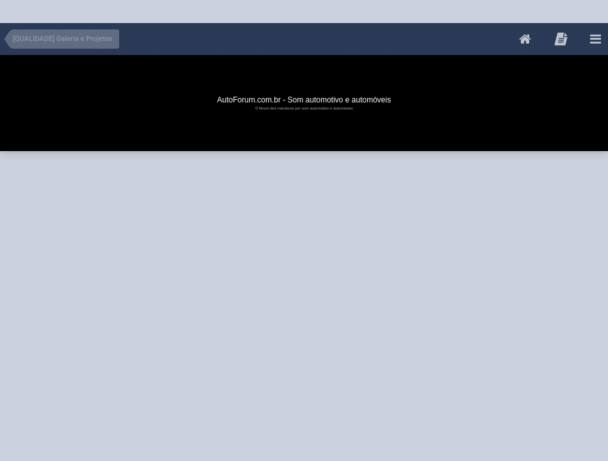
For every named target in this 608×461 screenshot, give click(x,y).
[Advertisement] (233, 8)
